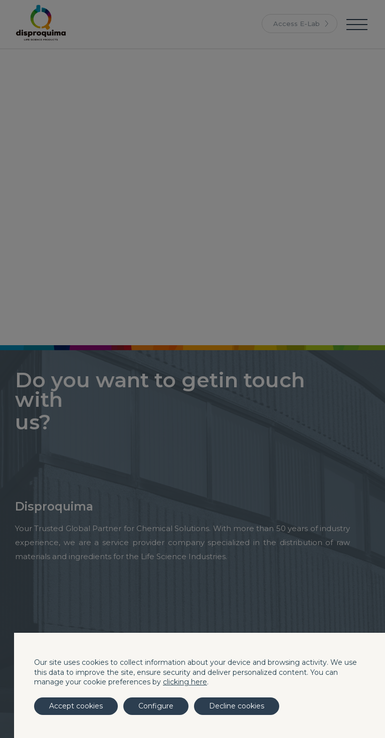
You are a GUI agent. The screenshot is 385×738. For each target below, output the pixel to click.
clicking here (185, 681)
